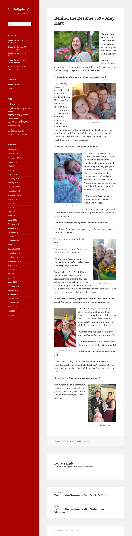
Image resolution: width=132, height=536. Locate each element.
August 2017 (12, 245)
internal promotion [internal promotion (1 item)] (13, 118)
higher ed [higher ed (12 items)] (14, 108)
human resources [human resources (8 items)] (18, 114)
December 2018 (14, 187)
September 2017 (14, 240)
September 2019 (14, 158)
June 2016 (11, 274)
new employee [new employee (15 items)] (18, 121)
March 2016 (12, 282)
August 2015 (12, 307)
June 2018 (11, 207)
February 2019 (13, 178)
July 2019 (11, 166)
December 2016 (14, 249)
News (10, 89)
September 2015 (14, 303)
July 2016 (11, 269)
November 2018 (14, 191)
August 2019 (12, 162)
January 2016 (13, 290)
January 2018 (13, 228)
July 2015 (11, 311)
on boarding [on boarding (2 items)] (12, 134)
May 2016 (11, 278)
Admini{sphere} (18, 9)
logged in (70, 466)
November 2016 (14, 253)
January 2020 (13, 149)
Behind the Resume (15, 84)
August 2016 (12, 265)
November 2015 (14, 294)
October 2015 (13, 298)
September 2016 (14, 261)
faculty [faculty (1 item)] (17, 105)
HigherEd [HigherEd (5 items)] (26, 108)
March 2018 (12, 220)
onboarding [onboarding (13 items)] (16, 130)
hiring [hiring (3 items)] (10, 111)
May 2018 (11, 212)
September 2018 (14, 195)
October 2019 (13, 154)
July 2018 (11, 203)
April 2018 (12, 216)
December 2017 (14, 232)
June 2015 (11, 315)
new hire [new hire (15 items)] (14, 126)
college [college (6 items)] (11, 104)
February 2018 (13, 224)
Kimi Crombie (76, 441)
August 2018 (12, 199)
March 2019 (12, 174)
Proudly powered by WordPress (67, 531)
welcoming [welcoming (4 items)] (22, 134)
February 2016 (13, 286)
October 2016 (13, 257)
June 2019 (11, 170)
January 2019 (13, 183)
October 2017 (13, 236)
